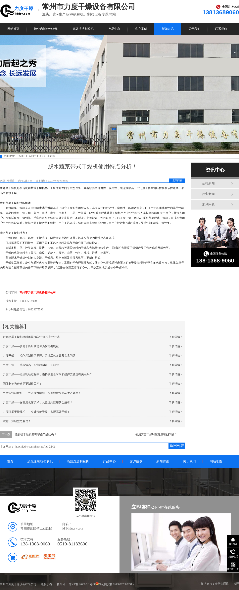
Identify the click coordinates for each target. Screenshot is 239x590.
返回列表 (177, 180)
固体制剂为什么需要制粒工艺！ (22, 383)
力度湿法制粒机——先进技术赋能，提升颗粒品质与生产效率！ (42, 393)
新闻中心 (33, 156)
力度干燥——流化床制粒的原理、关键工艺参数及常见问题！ (40, 355)
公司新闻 (208, 183)
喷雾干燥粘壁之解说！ (17, 421)
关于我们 (194, 28)
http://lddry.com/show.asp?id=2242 (35, 446)
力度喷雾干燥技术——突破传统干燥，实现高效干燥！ (36, 411)
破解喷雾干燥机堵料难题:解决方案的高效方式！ (32, 336)
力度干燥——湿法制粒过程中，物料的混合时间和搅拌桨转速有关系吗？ (47, 374)
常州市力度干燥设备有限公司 (38, 292)
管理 (236, 583)
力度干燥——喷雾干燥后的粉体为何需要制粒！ (32, 346)
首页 (21, 156)
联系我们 (221, 28)
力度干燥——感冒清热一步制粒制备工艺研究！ (32, 365)
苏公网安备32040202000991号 (117, 584)
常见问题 (208, 204)
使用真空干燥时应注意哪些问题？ (156, 434)
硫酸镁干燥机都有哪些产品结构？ (36, 434)
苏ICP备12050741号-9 (82, 584)
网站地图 (216, 461)
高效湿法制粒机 (83, 28)
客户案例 (141, 28)
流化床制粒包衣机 (46, 28)
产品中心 (114, 28)
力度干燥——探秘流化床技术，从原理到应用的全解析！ (38, 402)
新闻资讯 (168, 28)
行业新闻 (49, 156)
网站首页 (13, 28)
